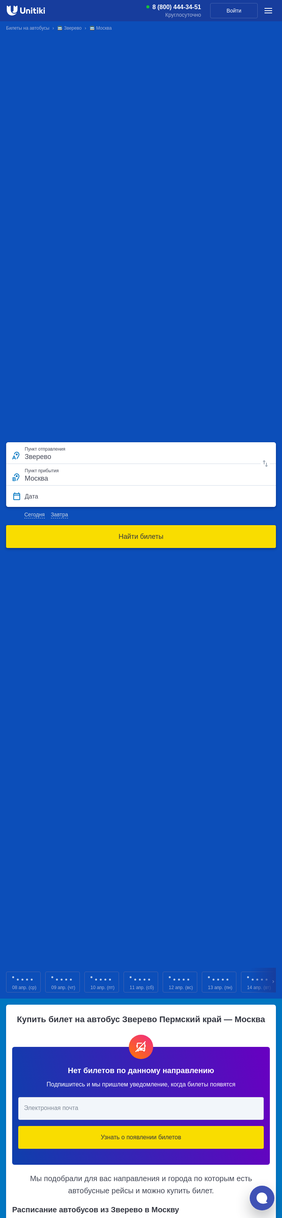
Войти (234, 11)
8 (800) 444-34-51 (176, 7)
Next (273, 982)
